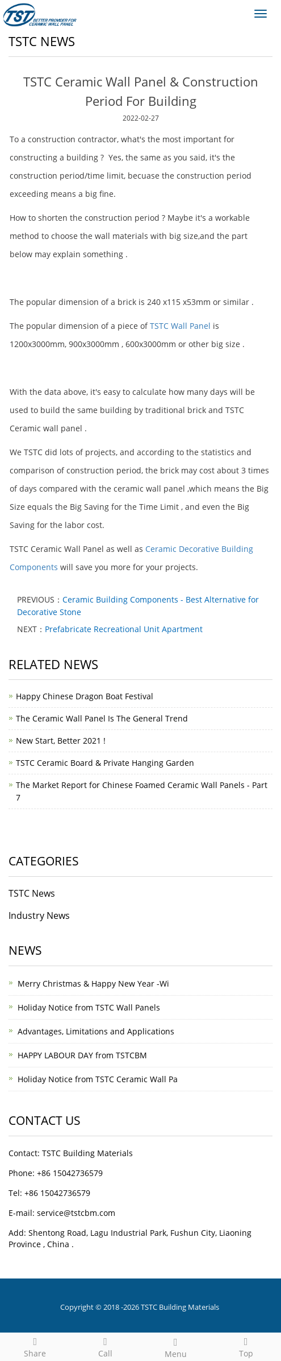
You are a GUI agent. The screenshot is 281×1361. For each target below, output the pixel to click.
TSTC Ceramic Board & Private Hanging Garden (105, 762)
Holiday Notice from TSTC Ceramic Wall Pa (98, 1079)
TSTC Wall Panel (180, 325)
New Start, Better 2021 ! (61, 740)
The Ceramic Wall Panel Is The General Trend (102, 718)
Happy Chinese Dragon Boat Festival (84, 696)
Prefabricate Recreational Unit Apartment (124, 629)
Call (105, 1346)
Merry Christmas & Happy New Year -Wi (93, 983)
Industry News (39, 915)
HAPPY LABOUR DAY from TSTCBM (82, 1055)
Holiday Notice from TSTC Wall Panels (89, 1007)
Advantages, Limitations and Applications (96, 1031)
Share (35, 1346)
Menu (176, 1346)
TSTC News (32, 893)
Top (246, 1346)
